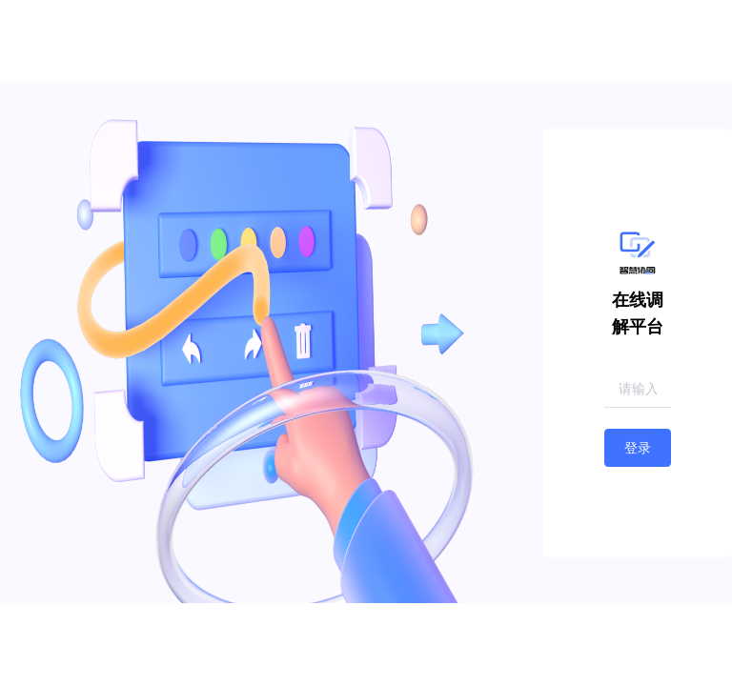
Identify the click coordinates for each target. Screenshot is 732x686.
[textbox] (637, 389)
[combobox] (637, 389)
